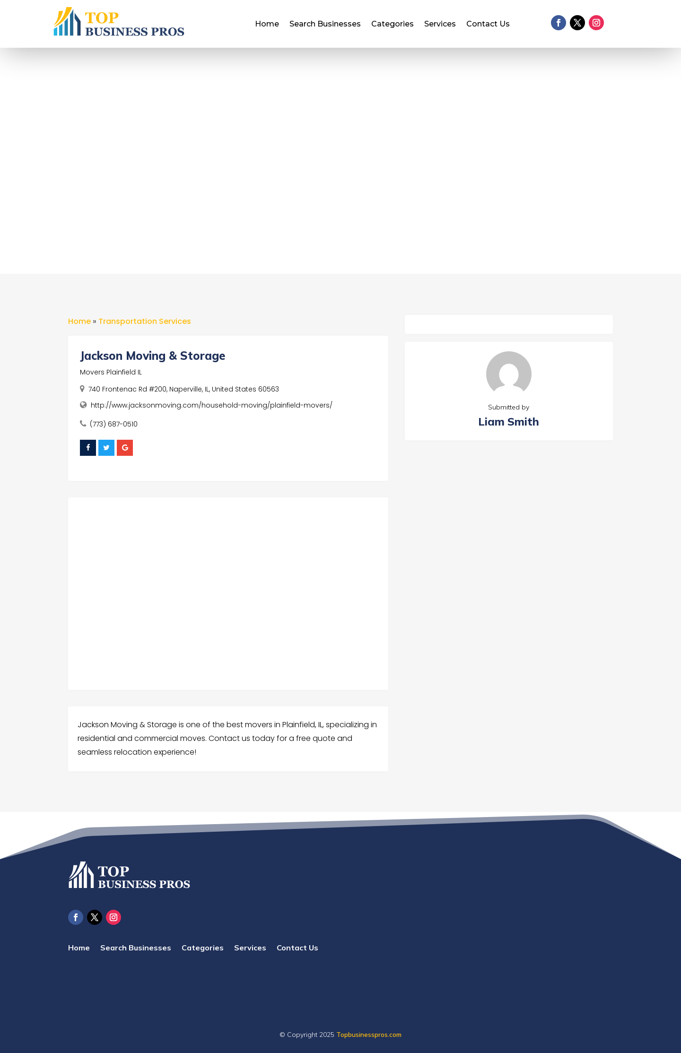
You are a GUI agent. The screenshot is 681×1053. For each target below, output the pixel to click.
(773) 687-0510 (114, 424)
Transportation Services (144, 321)
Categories (392, 24)
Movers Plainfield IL (111, 372)
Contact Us (488, 24)
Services (440, 24)
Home (267, 24)
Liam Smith (508, 421)
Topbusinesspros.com (369, 1034)
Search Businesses (325, 24)
